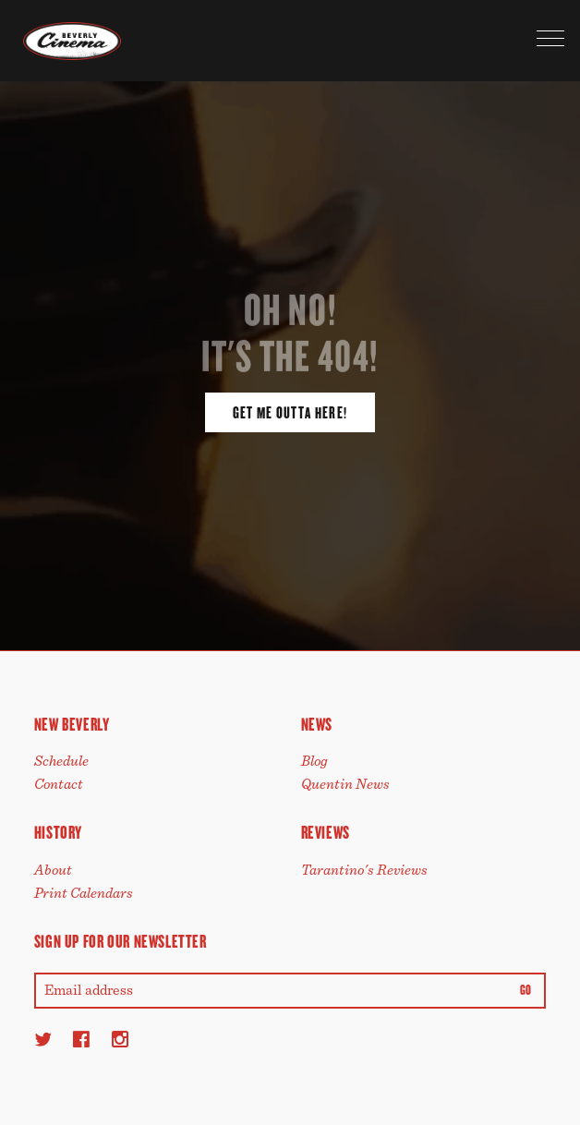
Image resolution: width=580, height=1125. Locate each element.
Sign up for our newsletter (120, 941)
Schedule (61, 761)
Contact (58, 784)
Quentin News (345, 784)
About (53, 870)
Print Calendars (83, 893)
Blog (314, 761)
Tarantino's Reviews (364, 870)
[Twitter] (43, 1039)
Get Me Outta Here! (290, 413)
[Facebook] (81, 1039)
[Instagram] (120, 1039)
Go (526, 991)
